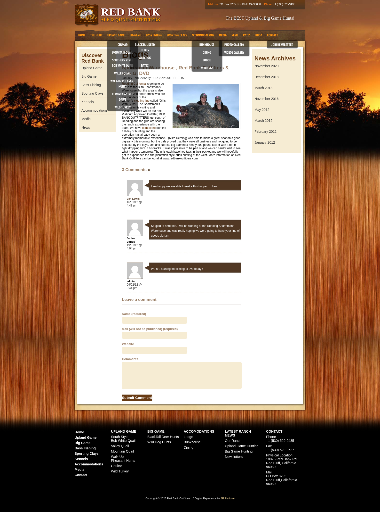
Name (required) (134, 314)
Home (81, 35)
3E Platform (227, 498)
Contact (272, 35)
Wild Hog (145, 57)
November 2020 (266, 66)
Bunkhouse (206, 44)
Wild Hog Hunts (159, 442)
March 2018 (263, 88)
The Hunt (96, 35)
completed (149, 128)
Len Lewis (133, 198)
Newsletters (234, 457)
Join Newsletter (282, 44)
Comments (130, 359)
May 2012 (261, 110)
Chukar (122, 44)
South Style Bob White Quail (123, 439)
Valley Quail (122, 73)
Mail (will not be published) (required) (150, 329)
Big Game (135, 35)
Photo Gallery (234, 44)
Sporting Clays (177, 35)
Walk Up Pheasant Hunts (123, 458)
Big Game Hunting (239, 451)
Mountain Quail (122, 52)
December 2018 (266, 77)
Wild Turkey (123, 107)
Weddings (207, 68)
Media (223, 35)
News (234, 35)
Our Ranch (233, 441)
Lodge (207, 60)
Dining (207, 52)
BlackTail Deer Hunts (163, 437)
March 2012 (263, 121)
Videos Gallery (234, 52)
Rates (145, 65)
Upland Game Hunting (242, 446)
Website (128, 344)
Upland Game (116, 35)
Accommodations (203, 35)
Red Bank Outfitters (118, 15)
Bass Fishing (154, 35)
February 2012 (265, 131)
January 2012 (264, 142)
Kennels (87, 102)
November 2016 (266, 99)
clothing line (141, 100)
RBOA (258, 35)
